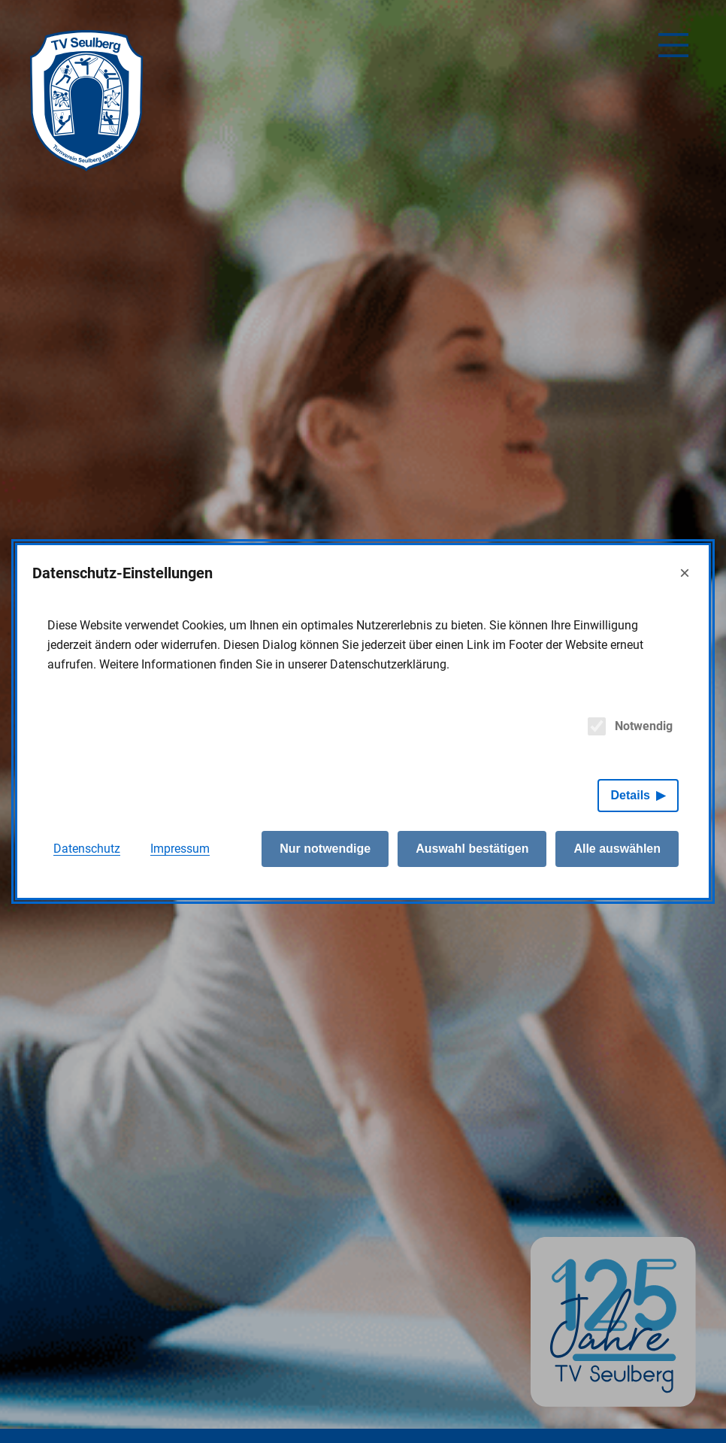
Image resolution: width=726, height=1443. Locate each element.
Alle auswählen (617, 848)
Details (630, 795)
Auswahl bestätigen (472, 848)
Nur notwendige (325, 848)
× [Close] (684, 572)
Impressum (180, 848)
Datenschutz (86, 848)
